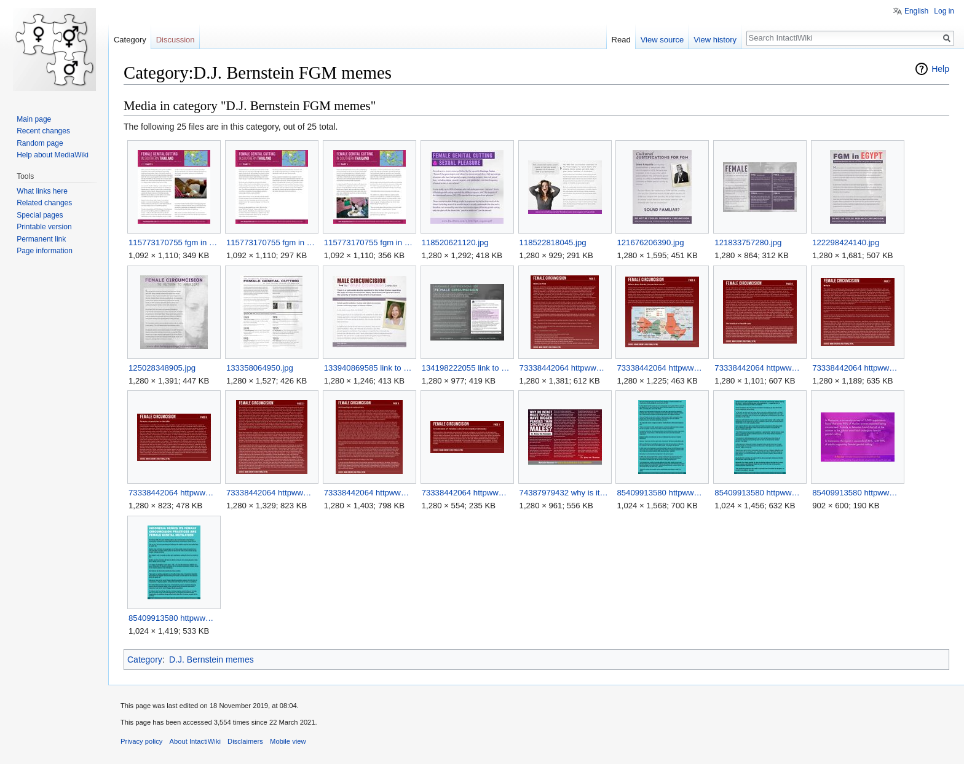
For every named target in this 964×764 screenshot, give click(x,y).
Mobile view (288, 741)
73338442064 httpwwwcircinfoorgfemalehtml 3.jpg (759, 367)
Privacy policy (141, 741)
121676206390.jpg (650, 242)
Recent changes (43, 131)
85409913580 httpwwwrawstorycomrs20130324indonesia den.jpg (173, 618)
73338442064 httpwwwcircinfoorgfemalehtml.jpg (467, 492)
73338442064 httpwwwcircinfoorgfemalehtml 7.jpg (369, 492)
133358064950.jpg (259, 367)
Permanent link (41, 239)
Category (144, 659)
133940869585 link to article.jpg (369, 367)
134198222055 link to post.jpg (467, 367)
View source (662, 39)
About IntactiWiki (195, 741)
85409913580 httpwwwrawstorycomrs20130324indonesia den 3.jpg (857, 492)
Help (940, 69)
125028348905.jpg (162, 367)
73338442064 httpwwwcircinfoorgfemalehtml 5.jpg (173, 492)
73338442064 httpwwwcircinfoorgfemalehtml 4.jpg (857, 367)
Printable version (44, 227)
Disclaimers (245, 741)
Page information (45, 250)
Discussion (175, 39)
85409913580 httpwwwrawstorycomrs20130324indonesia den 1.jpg (662, 492)
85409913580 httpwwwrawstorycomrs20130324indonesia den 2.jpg (759, 492)
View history (715, 39)
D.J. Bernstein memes (211, 659)
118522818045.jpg (553, 242)
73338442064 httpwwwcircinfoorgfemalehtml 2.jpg (662, 367)
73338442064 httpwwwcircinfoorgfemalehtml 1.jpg (565, 367)
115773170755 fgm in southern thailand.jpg (369, 242)
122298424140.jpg (845, 242)
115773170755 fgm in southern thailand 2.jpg (271, 242)
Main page (34, 119)
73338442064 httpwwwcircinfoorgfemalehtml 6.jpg (271, 492)
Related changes (44, 203)
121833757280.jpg (747, 242)
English (916, 11)
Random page (40, 143)
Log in (944, 11)
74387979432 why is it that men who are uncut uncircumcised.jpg (565, 492)
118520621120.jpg (455, 242)
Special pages (40, 215)
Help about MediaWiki (53, 155)
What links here (42, 191)
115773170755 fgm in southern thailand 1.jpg (173, 242)
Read (621, 39)
